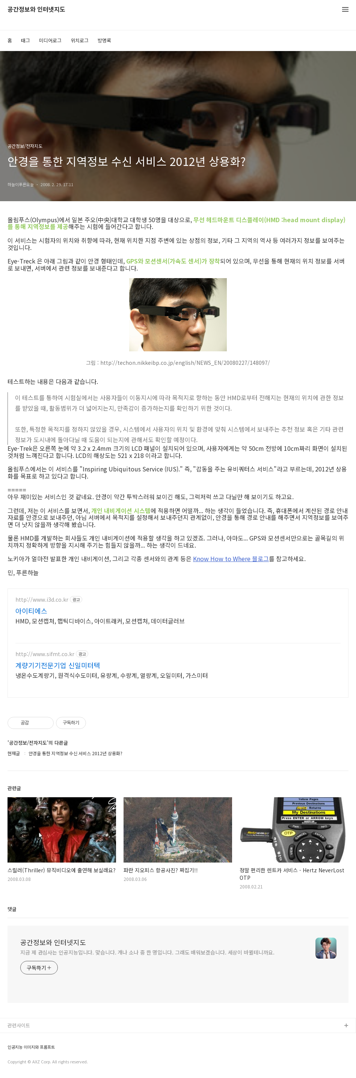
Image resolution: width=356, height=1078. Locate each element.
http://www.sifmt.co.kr (44, 654)
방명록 (104, 40)
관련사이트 (19, 1025)
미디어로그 (50, 40)
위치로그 (80, 40)
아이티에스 (31, 610)
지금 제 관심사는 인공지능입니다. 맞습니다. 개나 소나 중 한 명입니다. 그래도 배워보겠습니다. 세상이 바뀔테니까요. (147, 952)
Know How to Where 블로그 (231, 558)
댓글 (12, 908)
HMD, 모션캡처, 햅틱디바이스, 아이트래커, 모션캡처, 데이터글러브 (100, 620)
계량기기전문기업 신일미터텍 (57, 665)
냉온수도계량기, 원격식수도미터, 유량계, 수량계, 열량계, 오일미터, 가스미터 (111, 675)
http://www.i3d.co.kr (41, 599)
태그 (25, 40)
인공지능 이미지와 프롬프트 (31, 1047)
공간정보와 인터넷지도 (36, 10)
